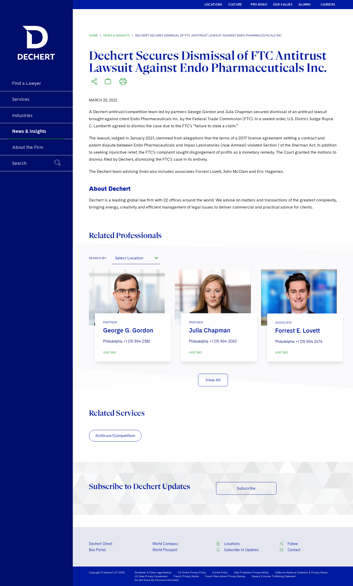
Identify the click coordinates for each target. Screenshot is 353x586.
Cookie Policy (220, 572)
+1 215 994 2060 (223, 341)
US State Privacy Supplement (151, 576)
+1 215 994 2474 (309, 342)
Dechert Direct (100, 544)
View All (213, 380)
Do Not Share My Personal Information (157, 579)
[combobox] (136, 258)
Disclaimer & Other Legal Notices (153, 572)
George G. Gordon (128, 330)
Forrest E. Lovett (297, 330)
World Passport (164, 550)
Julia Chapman (209, 330)
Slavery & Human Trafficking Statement (274, 576)
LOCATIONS (213, 4)
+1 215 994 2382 (137, 341)
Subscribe (246, 488)
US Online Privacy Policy (192, 572)
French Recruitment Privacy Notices (225, 576)
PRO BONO (259, 4)
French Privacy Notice (186, 576)
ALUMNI (304, 4)
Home (93, 35)
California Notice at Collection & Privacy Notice (301, 572)
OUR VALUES (282, 4)
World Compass (165, 544)
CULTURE (235, 4)
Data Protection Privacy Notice (251, 572)
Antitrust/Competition (115, 435)
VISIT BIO (109, 352)
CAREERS (328, 4)
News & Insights (116, 35)
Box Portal (97, 550)
